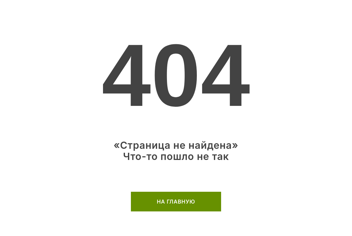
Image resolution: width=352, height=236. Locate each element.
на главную (176, 201)
